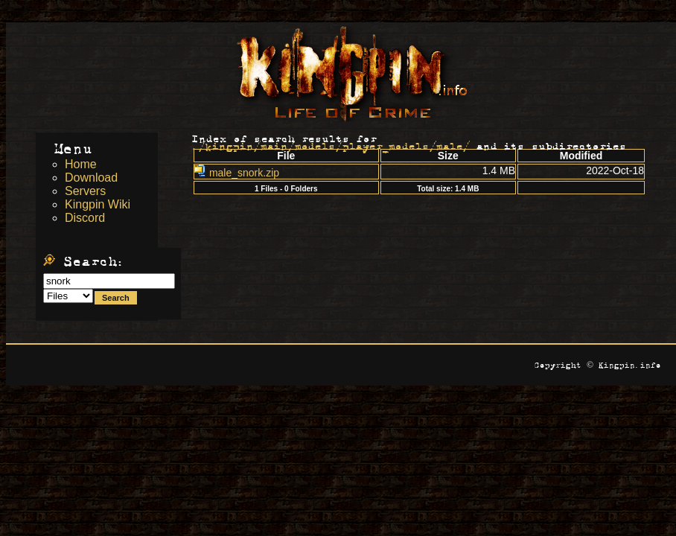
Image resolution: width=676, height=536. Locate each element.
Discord (85, 217)
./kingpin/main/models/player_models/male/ (331, 143)
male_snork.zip (236, 173)
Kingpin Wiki (97, 204)
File (286, 156)
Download (91, 177)
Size (448, 156)
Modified (581, 156)
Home (81, 164)
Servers (85, 191)
